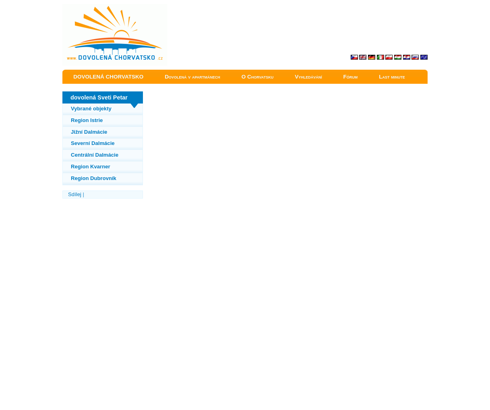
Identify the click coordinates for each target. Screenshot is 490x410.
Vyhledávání (308, 77)
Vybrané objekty (91, 109)
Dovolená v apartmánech (192, 77)
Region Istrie (87, 120)
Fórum (350, 77)
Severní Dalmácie (93, 143)
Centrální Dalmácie (94, 155)
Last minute (392, 77)
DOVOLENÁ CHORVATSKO (108, 77)
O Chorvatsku (258, 77)
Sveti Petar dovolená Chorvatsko (99, 7)
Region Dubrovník (93, 178)
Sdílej (74, 194)
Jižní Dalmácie (89, 132)
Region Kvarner (90, 167)
